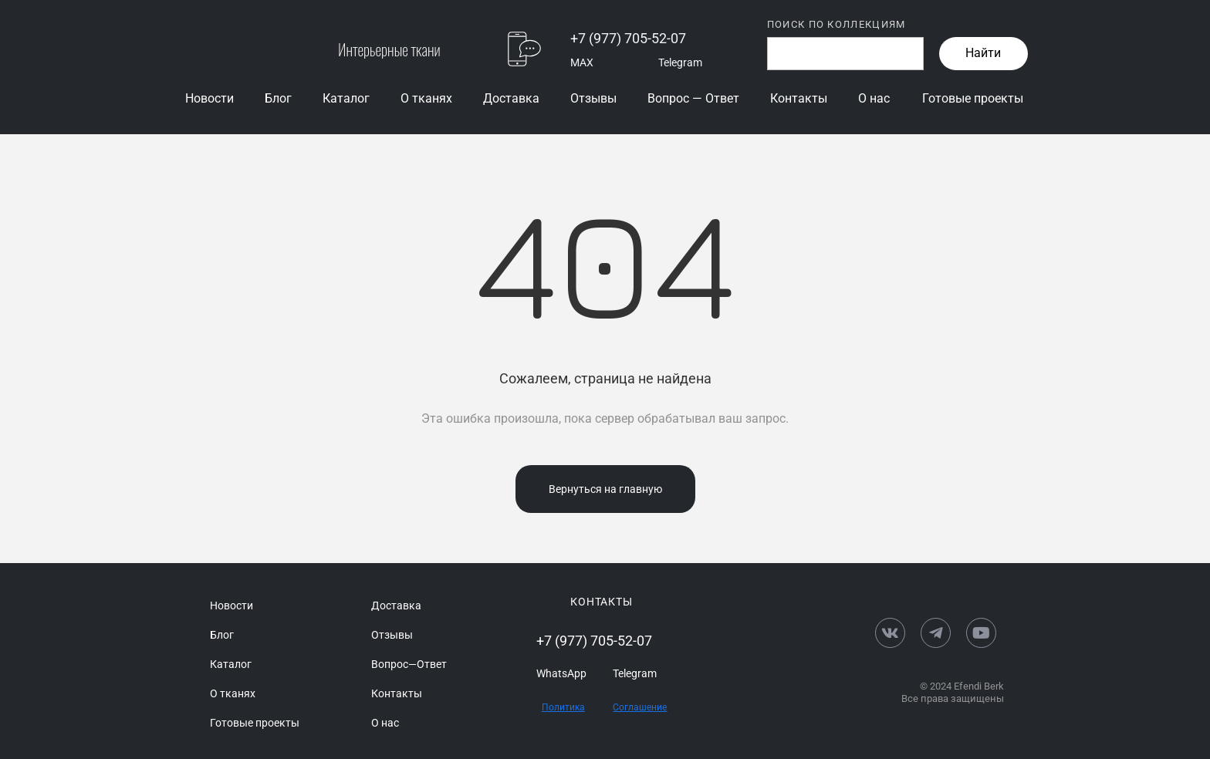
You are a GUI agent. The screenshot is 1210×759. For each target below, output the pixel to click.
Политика (563, 707)
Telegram (680, 62)
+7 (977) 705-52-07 (628, 38)
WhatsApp (561, 673)
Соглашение (640, 707)
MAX (581, 62)
